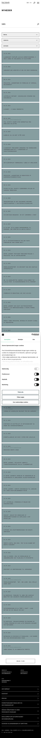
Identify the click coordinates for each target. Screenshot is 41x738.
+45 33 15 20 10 (8, 732)
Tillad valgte (20, 397)
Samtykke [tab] (7, 339)
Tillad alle (20, 392)
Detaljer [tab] (20, 339)
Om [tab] (34, 339)
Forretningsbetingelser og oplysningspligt (12, 704)
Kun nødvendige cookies (20, 402)
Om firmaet (6, 689)
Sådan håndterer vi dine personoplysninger (11, 711)
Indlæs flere (20, 661)
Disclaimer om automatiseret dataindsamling (12, 718)
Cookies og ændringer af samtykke (15, 723)
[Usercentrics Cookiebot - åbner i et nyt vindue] (31, 335)
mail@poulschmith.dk (27, 730)
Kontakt (5, 693)
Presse (4, 698)
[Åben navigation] (38, 3)
